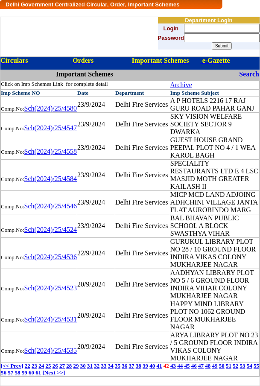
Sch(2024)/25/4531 (50, 319)
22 (27, 366)
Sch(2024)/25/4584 (50, 178)
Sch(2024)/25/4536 (50, 256)
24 (41, 366)
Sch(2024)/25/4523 (50, 288)
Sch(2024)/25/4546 (50, 206)
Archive (181, 84)
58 (17, 372)
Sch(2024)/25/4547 (50, 128)
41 (159, 366)
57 (10, 372)
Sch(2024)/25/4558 (50, 151)
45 (187, 366)
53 (242, 366)
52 (235, 366)
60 (31, 372)
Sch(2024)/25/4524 (50, 229)
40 (152, 366)
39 (145, 366)
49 (214, 366)
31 (90, 366)
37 (131, 366)
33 (103, 366)
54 (249, 366)
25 (48, 366)
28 (69, 366)
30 (83, 366)
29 (76, 366)
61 (38, 372)
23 (34, 366)
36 (124, 366)
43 (173, 366)
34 (111, 366)
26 (55, 366)
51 (228, 366)
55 (256, 366)
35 (117, 366)
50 (222, 366)
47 (201, 366)
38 (138, 366)
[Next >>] (54, 372)
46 (194, 366)
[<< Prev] (12, 366)
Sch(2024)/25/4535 (50, 350)
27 (62, 366)
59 (24, 372)
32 (96, 366)
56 (3, 372)
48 (207, 366)
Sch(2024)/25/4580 (50, 108)
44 (180, 366)
